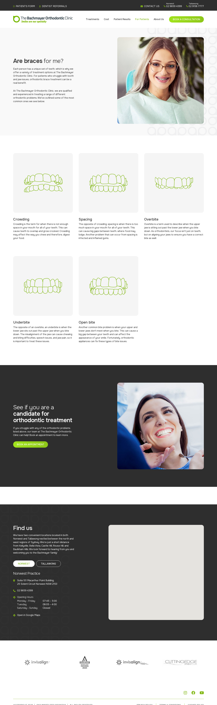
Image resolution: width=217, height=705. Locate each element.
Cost (106, 19)
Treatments (92, 19)
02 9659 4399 (173, 6)
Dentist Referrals (53, 6)
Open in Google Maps (28, 615)
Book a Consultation (186, 19)
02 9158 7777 (195, 6)
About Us (159, 19)
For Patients (142, 19)
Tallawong (193, 4)
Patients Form (24, 6)
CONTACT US (150, 6)
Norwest (170, 4)
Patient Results (122, 19)
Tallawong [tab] (48, 563)
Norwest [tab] (24, 563)
